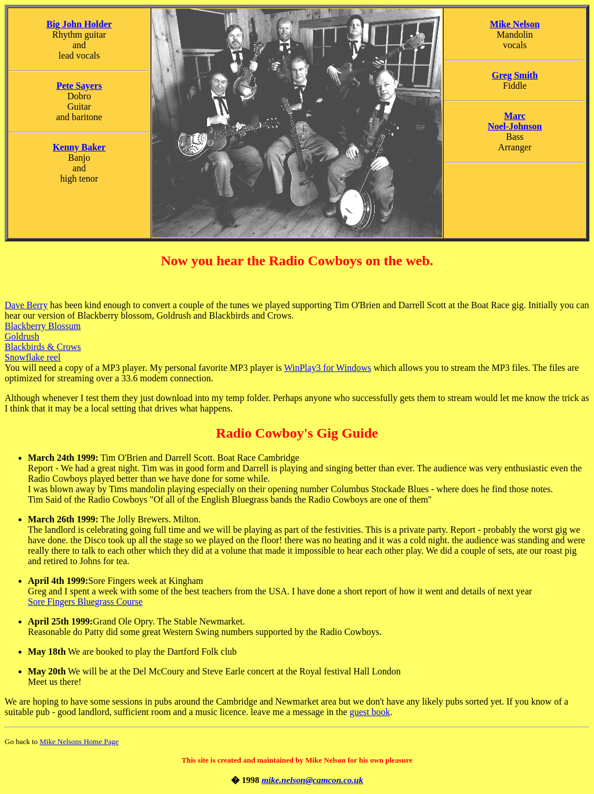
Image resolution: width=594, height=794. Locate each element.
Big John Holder (79, 24)
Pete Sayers (79, 86)
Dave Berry (26, 305)
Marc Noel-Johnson (515, 121)
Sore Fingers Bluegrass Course (85, 602)
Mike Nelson (515, 24)
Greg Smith (515, 75)
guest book (370, 712)
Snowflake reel (32, 357)
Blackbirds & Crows (43, 347)
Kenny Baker (79, 147)
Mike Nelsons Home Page (78, 741)
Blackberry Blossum (43, 326)
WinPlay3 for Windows (327, 368)
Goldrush (22, 336)
